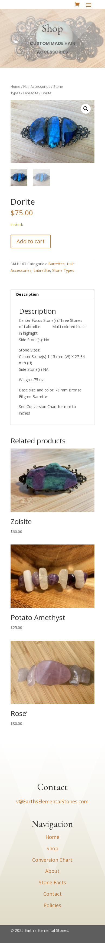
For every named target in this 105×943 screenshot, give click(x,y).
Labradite (30, 93)
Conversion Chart (52, 860)
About (52, 871)
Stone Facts (52, 882)
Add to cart (31, 241)
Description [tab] (27, 294)
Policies (52, 905)
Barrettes (56, 263)
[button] (86, 109)
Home (15, 86)
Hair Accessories (36, 86)
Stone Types (63, 270)
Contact (52, 894)
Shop (52, 848)
